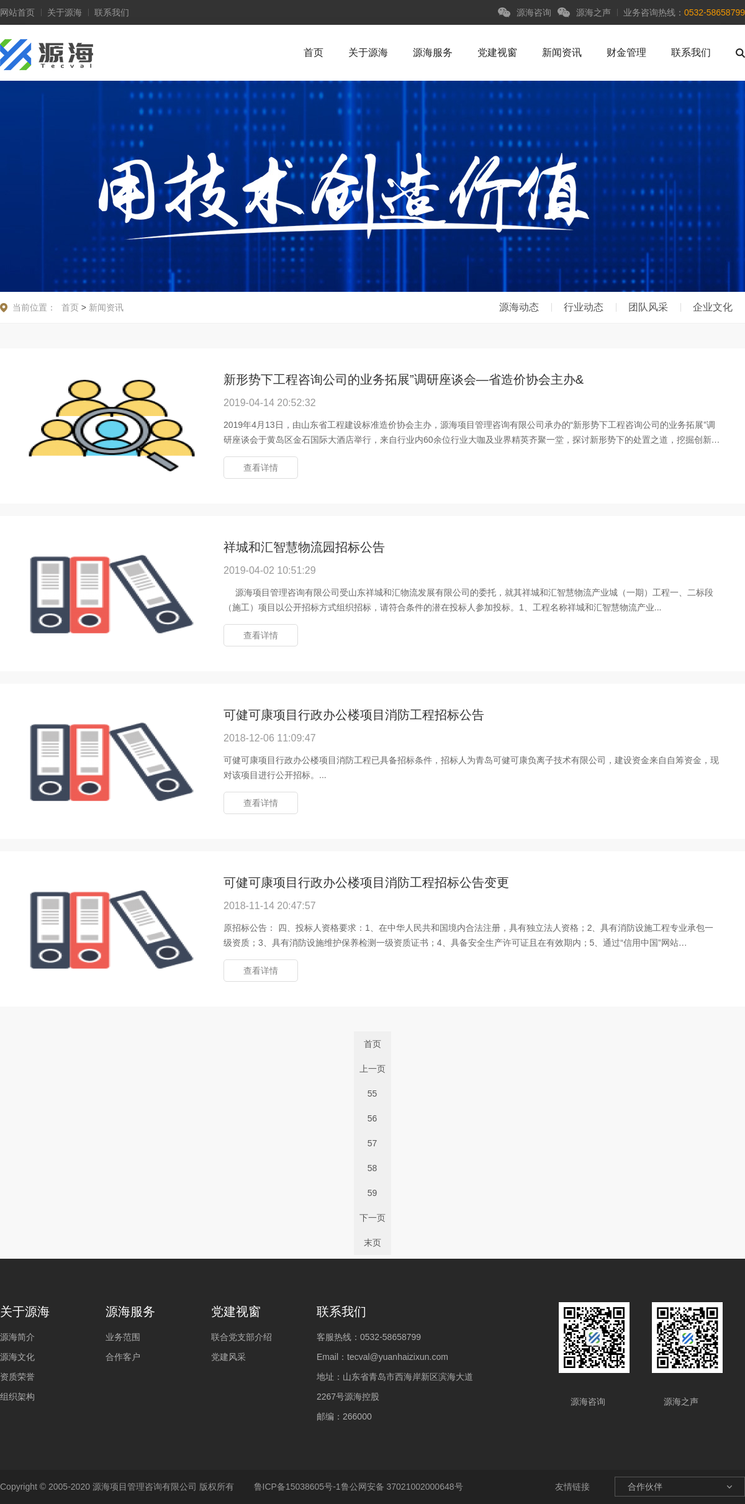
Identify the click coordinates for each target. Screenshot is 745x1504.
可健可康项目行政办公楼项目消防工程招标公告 (354, 715)
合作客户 (123, 1357)
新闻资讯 (562, 52)
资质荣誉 (17, 1377)
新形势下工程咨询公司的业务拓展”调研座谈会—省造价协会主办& (404, 379)
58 (372, 1168)
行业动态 (583, 307)
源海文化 (17, 1357)
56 (372, 1118)
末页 (372, 1243)
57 (372, 1143)
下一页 (372, 1218)
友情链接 (572, 1487)
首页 (313, 52)
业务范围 (123, 1337)
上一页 (372, 1069)
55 (372, 1094)
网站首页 (17, 12)
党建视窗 (497, 52)
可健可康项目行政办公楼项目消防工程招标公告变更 (366, 882)
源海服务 (433, 52)
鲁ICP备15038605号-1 (296, 1487)
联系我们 (111, 12)
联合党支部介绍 (241, 1337)
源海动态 (519, 307)
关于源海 (64, 12)
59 (372, 1193)
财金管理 (626, 52)
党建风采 (228, 1357)
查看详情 (260, 468)
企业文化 (713, 307)
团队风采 (648, 307)
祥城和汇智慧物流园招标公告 (304, 547)
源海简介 (17, 1337)
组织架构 (17, 1397)
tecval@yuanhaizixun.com (397, 1357)
